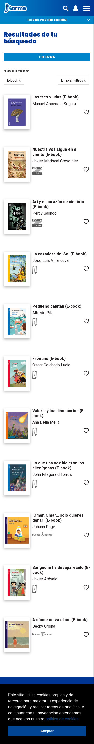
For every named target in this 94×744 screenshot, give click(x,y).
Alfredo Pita (42, 312)
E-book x (14, 80)
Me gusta (86, 112)
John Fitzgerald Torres (52, 474)
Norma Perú (15, 8)
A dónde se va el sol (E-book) (60, 619)
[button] (81, 719)
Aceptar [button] (47, 731)
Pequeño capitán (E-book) (56, 306)
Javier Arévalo (44, 579)
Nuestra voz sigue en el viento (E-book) (54, 152)
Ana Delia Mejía (45, 422)
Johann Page (43, 526)
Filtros (47, 56)
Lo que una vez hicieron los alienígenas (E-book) (58, 465)
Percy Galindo (44, 213)
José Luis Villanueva (50, 260)
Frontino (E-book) (49, 358)
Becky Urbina (43, 626)
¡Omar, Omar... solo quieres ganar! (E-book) (58, 518)
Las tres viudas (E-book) (55, 97)
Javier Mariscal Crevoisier (55, 161)
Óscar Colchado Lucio (51, 365)
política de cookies (61, 719)
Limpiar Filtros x (73, 80)
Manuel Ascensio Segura (54, 103)
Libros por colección (47, 20)
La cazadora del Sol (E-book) (59, 254)
